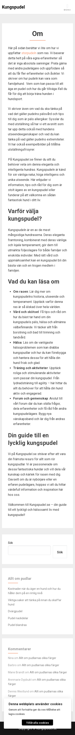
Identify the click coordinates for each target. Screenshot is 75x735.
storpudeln (28, 53)
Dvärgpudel (15, 611)
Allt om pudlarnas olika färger (37, 658)
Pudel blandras (17, 625)
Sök (10, 542)
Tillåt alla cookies (37, 722)
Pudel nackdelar (18, 618)
